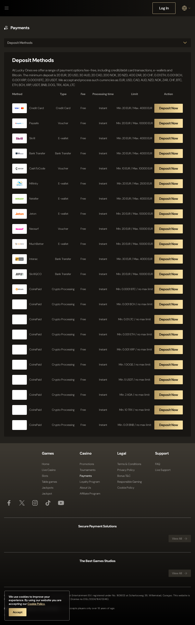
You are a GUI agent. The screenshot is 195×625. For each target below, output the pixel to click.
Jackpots (47, 487)
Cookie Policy (125, 487)
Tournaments (87, 470)
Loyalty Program (90, 482)
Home (45, 464)
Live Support (163, 470)
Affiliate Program (90, 493)
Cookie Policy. (36, 604)
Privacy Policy (126, 470)
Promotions (87, 464)
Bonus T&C (124, 476)
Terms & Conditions (129, 464)
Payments (86, 476)
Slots (45, 476)
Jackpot (47, 493)
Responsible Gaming (129, 482)
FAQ (157, 464)
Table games (49, 482)
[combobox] (186, 8)
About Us (85, 487)
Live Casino (49, 470)
